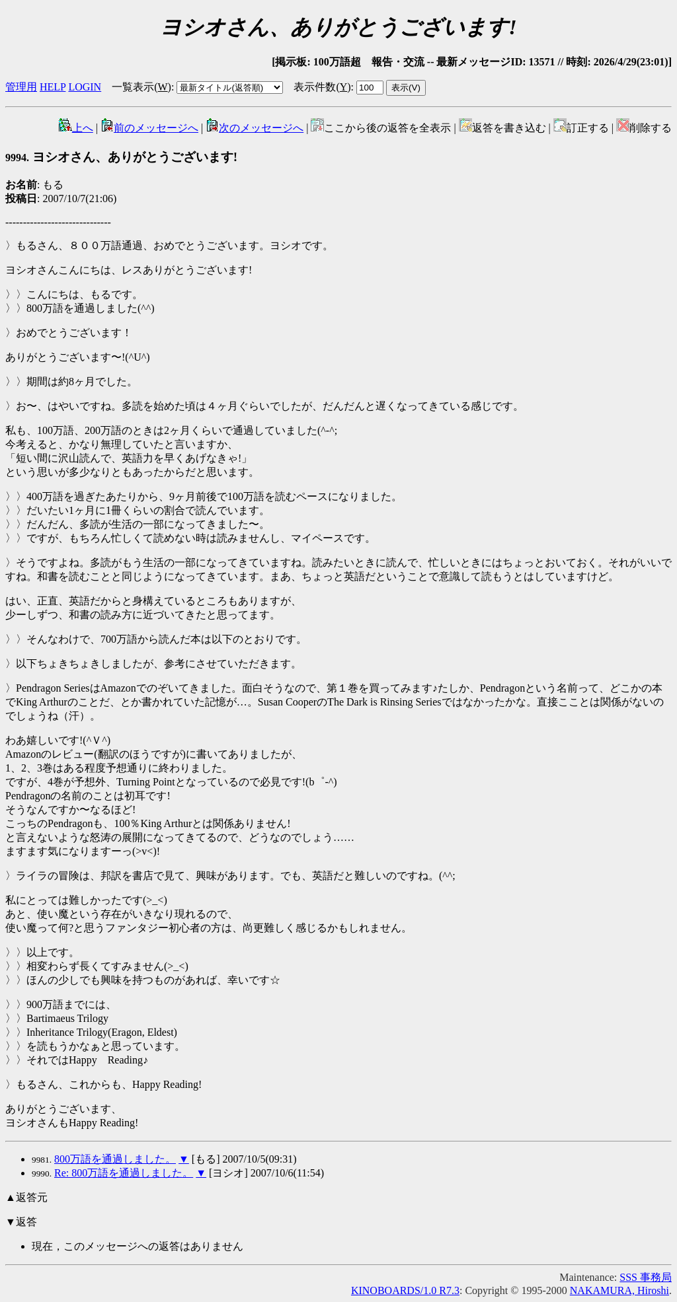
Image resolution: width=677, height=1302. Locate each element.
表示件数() (322, 86)
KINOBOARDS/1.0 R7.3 (405, 1290)
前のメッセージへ (149, 127)
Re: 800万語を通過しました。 (123, 1172)
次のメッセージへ (254, 127)
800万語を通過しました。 (115, 1159)
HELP (52, 86)
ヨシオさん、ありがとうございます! (121, 157)
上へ (76, 127)
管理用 (21, 86)
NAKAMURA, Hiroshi (619, 1290)
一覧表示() (141, 86)
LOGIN (84, 86)
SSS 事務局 (645, 1277)
